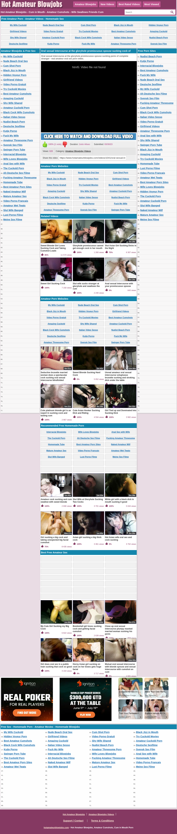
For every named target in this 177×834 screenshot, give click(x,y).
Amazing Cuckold (158, 31)
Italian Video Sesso (123, 37)
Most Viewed (151, 4)
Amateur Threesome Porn (123, 44)
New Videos (107, 4)
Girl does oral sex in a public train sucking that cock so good (56, 665)
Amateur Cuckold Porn (53, 37)
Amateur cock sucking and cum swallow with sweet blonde (56, 500)
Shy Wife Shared (18, 37)
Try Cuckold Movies (88, 31)
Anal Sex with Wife (14, 163)
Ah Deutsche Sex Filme (16, 173)
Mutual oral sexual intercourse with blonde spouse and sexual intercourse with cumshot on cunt (120, 668)
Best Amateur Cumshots (123, 31)
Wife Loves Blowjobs (15, 159)
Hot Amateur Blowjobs (74, 814)
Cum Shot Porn (88, 25)
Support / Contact (73, 820)
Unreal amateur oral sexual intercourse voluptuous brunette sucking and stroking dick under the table (120, 376)
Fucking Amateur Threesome (19, 177)
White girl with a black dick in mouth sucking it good (119, 500)
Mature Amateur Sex (15, 196)
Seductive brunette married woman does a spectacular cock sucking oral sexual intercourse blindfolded (54, 376)
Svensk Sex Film (158, 44)
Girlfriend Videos (18, 31)
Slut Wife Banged (13, 210)
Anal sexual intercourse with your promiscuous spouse (119, 284)
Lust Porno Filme (13, 215)
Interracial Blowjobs (14, 154)
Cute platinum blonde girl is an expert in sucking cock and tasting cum (56, 413)
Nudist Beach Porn (158, 37)
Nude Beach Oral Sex (53, 25)
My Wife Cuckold (18, 25)
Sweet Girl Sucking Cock (53, 283)
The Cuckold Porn (13, 168)
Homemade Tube (13, 182)
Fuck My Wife (88, 44)
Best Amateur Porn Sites (17, 187)
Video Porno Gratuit (53, 31)
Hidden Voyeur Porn (158, 25)
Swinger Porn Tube (14, 149)
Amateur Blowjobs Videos (78, 151)
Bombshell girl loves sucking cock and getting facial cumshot (87, 629)
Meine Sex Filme (12, 219)
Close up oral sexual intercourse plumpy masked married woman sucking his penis (118, 630)
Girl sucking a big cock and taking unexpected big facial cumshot (54, 540)
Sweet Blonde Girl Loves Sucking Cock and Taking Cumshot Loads (53, 248)
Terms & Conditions (102, 820)
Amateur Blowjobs (85, 4)
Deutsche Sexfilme (18, 44)
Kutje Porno (53, 44)
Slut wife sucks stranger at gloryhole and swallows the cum (86, 286)
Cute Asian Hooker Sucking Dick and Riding (86, 411)
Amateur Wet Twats (14, 205)
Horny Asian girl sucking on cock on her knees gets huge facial (87, 667)
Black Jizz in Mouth (123, 25)
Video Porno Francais (15, 201)
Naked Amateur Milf (14, 191)
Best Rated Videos (129, 4)
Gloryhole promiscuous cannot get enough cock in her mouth (88, 246)
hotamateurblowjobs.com (56, 827)
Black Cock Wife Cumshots (88, 37)
